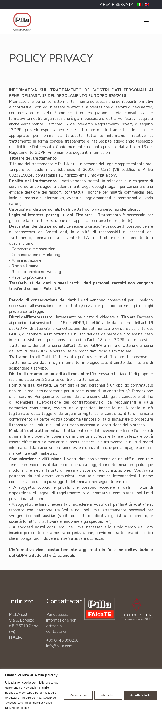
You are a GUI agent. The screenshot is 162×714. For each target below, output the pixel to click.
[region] (81, 691)
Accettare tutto (140, 695)
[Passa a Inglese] (147, 4)
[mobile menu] (146, 21)
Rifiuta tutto (108, 695)
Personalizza (78, 695)
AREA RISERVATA (117, 4)
